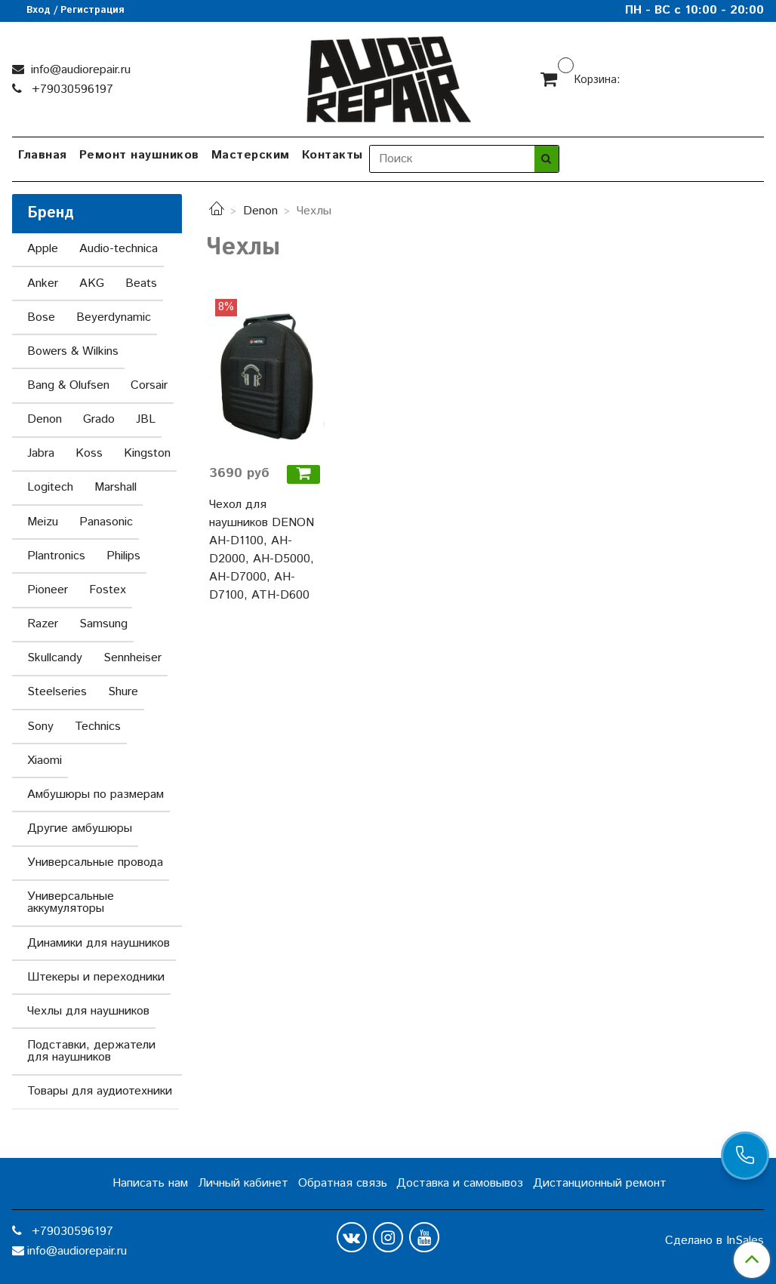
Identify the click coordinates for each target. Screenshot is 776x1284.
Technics (98, 726)
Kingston (147, 453)
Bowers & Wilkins (73, 351)
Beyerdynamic (113, 317)
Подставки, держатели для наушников (91, 1051)
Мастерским (250, 155)
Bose (41, 317)
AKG (91, 283)
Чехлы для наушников (88, 1011)
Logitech (50, 487)
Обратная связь (342, 1183)
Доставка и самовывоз (459, 1183)
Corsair (149, 385)
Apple (42, 248)
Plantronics (56, 556)
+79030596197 (70, 89)
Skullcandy (54, 658)
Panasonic (106, 522)
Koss (89, 453)
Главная (42, 155)
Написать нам (150, 1183)
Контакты (332, 155)
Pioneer (47, 590)
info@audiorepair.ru (79, 70)
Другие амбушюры (79, 828)
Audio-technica (118, 248)
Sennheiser (132, 658)
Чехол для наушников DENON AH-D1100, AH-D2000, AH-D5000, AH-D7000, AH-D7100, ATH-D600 (261, 550)
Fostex (107, 590)
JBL (146, 419)
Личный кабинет (243, 1183)
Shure (123, 692)
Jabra (40, 453)
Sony (40, 726)
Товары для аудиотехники (99, 1091)
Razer (42, 624)
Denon (260, 211)
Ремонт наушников (139, 155)
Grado (99, 419)
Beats (141, 283)
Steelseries (57, 692)
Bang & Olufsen (68, 385)
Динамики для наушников (98, 943)
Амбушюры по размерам (95, 794)
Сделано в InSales (714, 1241)
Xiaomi (44, 760)
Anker (42, 283)
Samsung (103, 624)
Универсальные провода (95, 862)
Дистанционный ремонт (600, 1183)
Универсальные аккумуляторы (70, 902)
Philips (123, 556)
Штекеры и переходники (96, 977)
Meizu (42, 522)
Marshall (115, 487)
